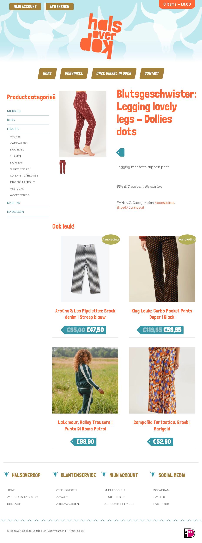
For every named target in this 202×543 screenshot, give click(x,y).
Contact (152, 73)
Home (47, 73)
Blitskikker (39, 530)
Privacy (62, 497)
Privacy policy (75, 530)
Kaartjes (17, 149)
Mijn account (25, 6)
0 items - (177, 4)
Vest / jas (17, 188)
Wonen (15, 136)
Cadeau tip (18, 143)
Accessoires (19, 195)
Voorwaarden (67, 503)
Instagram (161, 490)
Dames (13, 129)
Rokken (16, 162)
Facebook (161, 503)
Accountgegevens (118, 503)
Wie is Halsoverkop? (22, 497)
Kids (11, 120)
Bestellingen (114, 497)
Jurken (15, 156)
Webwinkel (74, 73)
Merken (14, 111)
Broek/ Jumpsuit (22, 182)
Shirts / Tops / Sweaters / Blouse (24, 172)
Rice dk (13, 202)
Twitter (159, 497)
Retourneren (66, 490)
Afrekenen (59, 6)
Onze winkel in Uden (114, 73)
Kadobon (15, 211)
